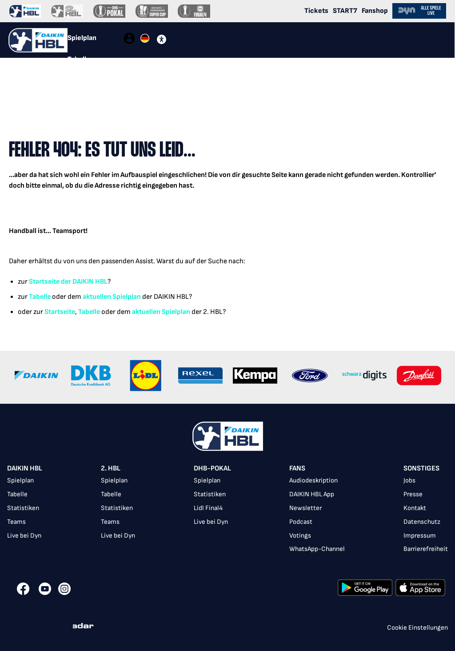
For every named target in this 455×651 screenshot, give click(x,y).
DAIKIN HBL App (311, 494)
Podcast (300, 522)
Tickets (316, 11)
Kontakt (414, 508)
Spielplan (20, 480)
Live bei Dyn (24, 535)
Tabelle (40, 297)
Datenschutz (421, 522)
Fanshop (375, 11)
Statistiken (23, 508)
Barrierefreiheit (425, 549)
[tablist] (95, 40)
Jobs (409, 480)
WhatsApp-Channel (317, 549)
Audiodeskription (313, 480)
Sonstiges (421, 468)
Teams (16, 522)
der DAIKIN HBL (84, 281)
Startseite (44, 281)
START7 (345, 11)
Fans (297, 468)
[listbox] (227, 509)
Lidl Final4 (208, 508)
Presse (413, 494)
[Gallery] (227, 377)
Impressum (419, 535)
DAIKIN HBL (24, 468)
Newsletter (305, 508)
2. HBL (110, 468)
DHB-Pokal (212, 468)
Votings (300, 535)
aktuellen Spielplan (112, 297)
